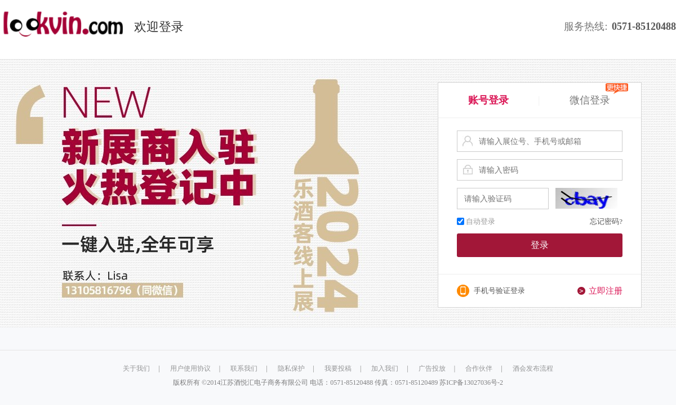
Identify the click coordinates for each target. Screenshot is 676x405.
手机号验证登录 (499, 290)
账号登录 (488, 100)
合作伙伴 (478, 368)
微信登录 (599, 99)
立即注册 (605, 290)
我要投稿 (338, 368)
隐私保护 (291, 368)
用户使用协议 (190, 368)
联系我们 (243, 368)
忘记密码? (606, 221)
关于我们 (136, 368)
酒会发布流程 (533, 368)
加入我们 (384, 368)
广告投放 (432, 368)
